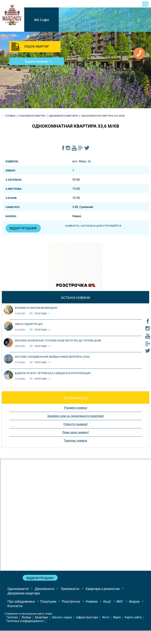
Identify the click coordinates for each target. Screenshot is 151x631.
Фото (105, 617)
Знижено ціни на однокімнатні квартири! (75, 416)
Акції (107, 602)
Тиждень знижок (75, 441)
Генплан (12, 617)
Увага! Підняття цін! (29, 324)
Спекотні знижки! (75, 424)
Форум (134, 602)
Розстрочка (71, 602)
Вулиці (26, 617)
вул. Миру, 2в (81, 161)
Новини (91, 602)
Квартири (41, 617)
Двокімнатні (44, 589)
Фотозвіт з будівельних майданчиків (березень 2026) (52, 357)
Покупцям (48, 602)
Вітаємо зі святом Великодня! (36, 308)
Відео (117, 617)
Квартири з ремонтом (102, 589)
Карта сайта (133, 617)
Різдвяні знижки (75, 408)
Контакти (14, 606)
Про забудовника (21, 602)
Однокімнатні (18, 589)
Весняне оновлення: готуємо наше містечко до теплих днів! (58, 340)
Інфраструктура (87, 617)
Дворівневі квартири (23, 594)
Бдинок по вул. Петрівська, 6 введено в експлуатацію (53, 373)
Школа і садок (62, 617)
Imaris (48, 614)
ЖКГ (119, 602)
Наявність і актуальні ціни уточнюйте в (94, 225)
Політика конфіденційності (25, 621)
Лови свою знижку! (75, 432)
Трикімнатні (70, 589)
